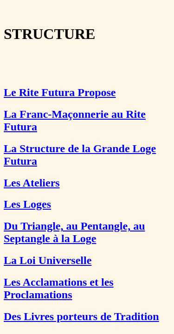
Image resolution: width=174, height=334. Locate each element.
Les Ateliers (32, 183)
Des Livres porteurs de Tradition (81, 316)
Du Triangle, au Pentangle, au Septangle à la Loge (74, 232)
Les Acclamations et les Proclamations (59, 288)
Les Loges (27, 204)
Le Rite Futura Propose (60, 92)
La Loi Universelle (47, 260)
